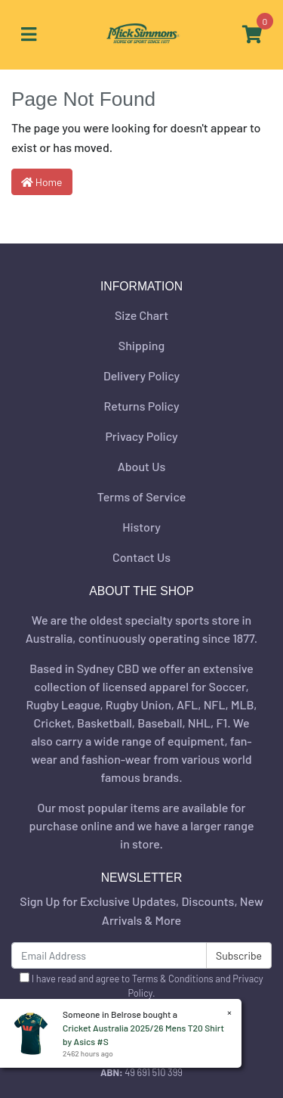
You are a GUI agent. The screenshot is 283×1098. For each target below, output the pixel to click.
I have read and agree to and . (141, 985)
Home (42, 181)
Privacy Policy (141, 436)
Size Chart (141, 315)
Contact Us (141, 557)
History (141, 527)
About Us (141, 466)
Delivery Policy (141, 375)
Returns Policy (141, 406)
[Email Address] (109, 955)
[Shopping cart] (252, 34)
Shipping (141, 345)
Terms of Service (141, 496)
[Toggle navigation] (28, 34)
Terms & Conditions (173, 978)
